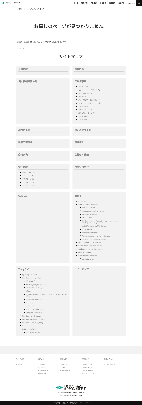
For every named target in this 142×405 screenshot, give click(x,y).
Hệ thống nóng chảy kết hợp (36, 284)
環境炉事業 (24, 130)
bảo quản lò (30, 281)
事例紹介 (79, 142)
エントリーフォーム (29, 175)
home (77, 195)
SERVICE (41, 359)
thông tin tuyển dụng (30, 329)
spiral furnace (87, 229)
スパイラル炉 (83, 106)
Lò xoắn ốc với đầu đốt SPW (36, 299)
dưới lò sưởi (30, 306)
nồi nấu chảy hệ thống (34, 288)
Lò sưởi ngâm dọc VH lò (34, 309)
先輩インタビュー (28, 172)
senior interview (88, 259)
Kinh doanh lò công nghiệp (32, 278)
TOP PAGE (20, 359)
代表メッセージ (65, 364)
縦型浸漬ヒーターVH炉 (86, 113)
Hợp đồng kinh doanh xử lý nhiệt (34, 319)
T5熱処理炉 (82, 119)
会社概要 (63, 367)
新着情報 (23, 69)
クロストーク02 (87, 367)
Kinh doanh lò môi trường (31, 316)
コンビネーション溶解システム (89, 90)
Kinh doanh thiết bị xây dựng (32, 322)
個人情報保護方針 (27, 81)
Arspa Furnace (87, 217)
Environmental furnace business (90, 242)
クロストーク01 (87, 364)
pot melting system (89, 214)
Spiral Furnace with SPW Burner (94, 226)
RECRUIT (85, 359)
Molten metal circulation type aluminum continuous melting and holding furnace (101, 222)
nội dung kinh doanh (29, 274)
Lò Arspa (29, 291)
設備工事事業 (25, 142)
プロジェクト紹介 (28, 185)
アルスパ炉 (82, 96)
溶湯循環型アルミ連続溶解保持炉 (90, 100)
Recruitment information (87, 255)
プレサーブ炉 (83, 86)
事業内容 (79, 69)
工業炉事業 (80, 81)
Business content (84, 201)
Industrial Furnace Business (88, 204)
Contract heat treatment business (90, 246)
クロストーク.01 (28, 179)
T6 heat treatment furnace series (94, 239)
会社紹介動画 (81, 154)
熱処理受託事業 (82, 130)
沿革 (61, 374)
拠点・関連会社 (65, 371)
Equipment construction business (90, 249)
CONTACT (23, 195)
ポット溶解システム (85, 93)
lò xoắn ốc (30, 303)
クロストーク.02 (28, 182)
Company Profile (84, 252)
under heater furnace (90, 232)
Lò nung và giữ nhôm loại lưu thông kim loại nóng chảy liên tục (46, 295)
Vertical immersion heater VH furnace (96, 236)
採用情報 (23, 167)
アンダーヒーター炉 (85, 109)
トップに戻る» (21, 48)
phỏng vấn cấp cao (33, 332)
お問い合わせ (81, 167)
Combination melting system (93, 211)
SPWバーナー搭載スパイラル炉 (89, 103)
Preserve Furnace (88, 207)
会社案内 (23, 154)
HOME (20, 9)
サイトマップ (81, 269)
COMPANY (63, 359)
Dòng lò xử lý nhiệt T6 (34, 312)
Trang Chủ (23, 269)
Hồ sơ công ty (27, 326)
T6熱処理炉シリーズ (85, 116)
